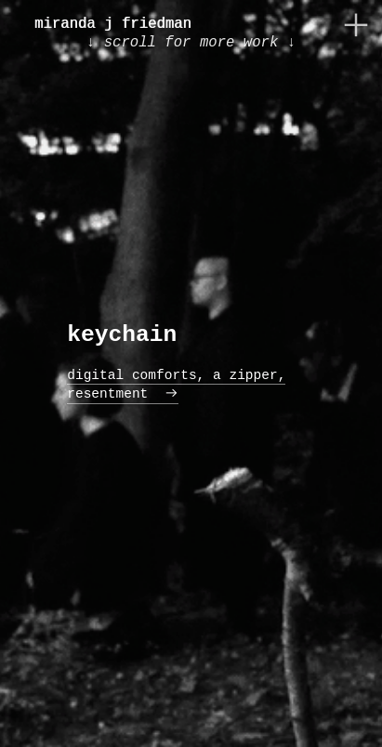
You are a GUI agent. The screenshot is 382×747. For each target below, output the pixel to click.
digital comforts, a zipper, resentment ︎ (176, 384)
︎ (356, 25)
